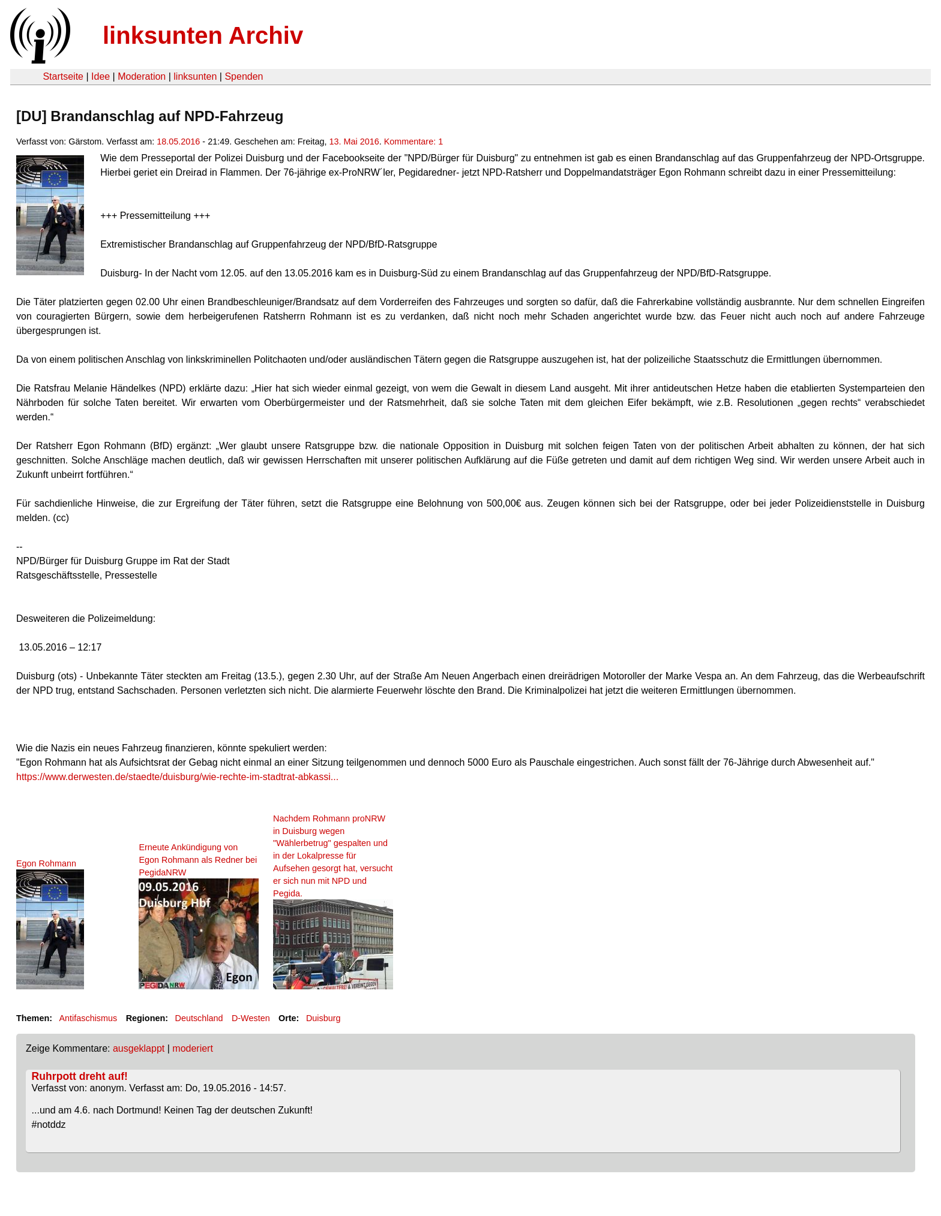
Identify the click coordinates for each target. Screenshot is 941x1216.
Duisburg (323, 1018)
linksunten (195, 76)
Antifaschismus (88, 1018)
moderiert (192, 1048)
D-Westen (251, 1018)
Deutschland (199, 1018)
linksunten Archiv (203, 35)
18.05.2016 (178, 141)
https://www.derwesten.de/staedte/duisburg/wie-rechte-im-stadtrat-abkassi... (177, 777)
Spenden (243, 76)
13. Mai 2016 (354, 141)
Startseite (63, 76)
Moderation (142, 76)
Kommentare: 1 (413, 141)
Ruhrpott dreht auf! (80, 1076)
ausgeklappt (138, 1048)
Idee (100, 76)
